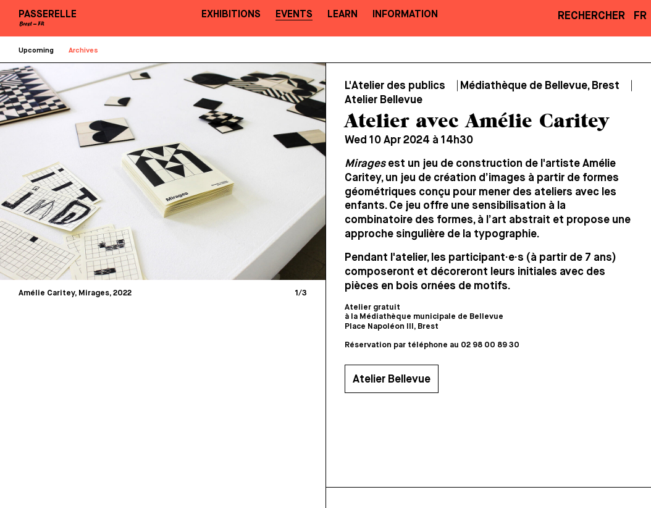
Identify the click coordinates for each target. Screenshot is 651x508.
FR (640, 16)
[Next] (238, 171)
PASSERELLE (48, 14)
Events (294, 14)
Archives (83, 50)
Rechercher (591, 16)
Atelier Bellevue (391, 379)
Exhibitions (231, 14)
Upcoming (36, 50)
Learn (342, 14)
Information (405, 14)
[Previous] (87, 171)
